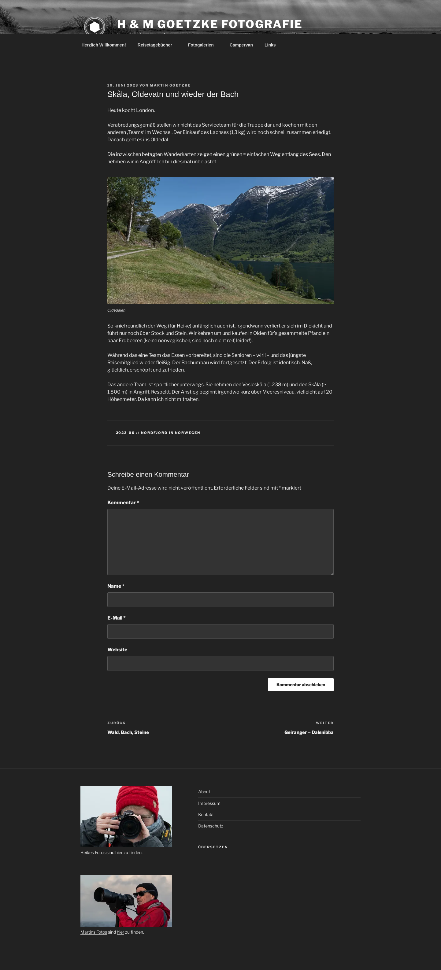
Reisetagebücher (158, 45)
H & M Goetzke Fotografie (210, 24)
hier (119, 852)
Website (117, 650)
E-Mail (116, 618)
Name (115, 586)
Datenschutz (210, 825)
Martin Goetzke (170, 85)
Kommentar (123, 502)
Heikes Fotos (93, 852)
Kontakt (206, 814)
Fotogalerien (204, 45)
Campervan (241, 45)
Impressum (209, 803)
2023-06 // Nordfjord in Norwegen (158, 433)
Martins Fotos (93, 932)
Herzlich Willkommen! (104, 45)
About (204, 791)
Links (270, 45)
